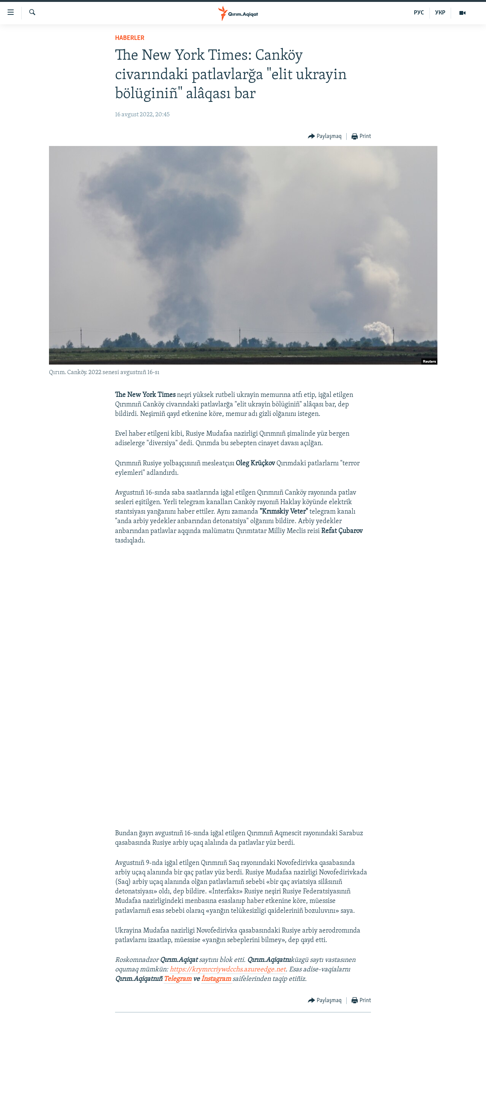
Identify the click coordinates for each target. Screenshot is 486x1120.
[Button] (325, 137)
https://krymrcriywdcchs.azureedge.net (228, 969)
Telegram (177, 979)
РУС (419, 13)
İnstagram (216, 979)
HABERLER (129, 38)
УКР (440, 13)
